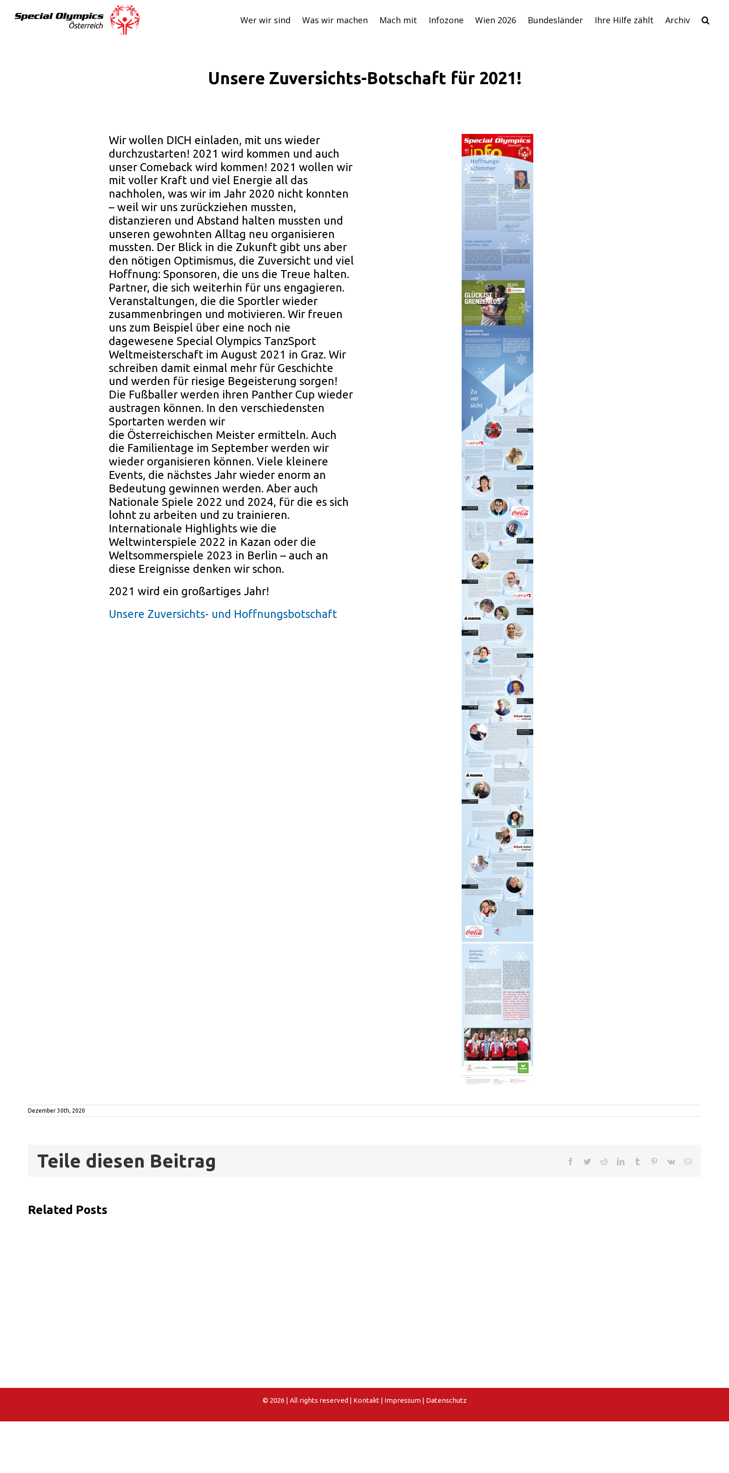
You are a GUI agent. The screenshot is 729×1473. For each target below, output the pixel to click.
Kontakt (366, 1400)
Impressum (402, 1400)
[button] (705, 20)
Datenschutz (446, 1400)
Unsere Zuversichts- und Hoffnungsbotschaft (223, 614)
